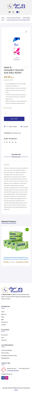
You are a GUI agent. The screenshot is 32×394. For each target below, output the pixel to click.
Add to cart (14, 118)
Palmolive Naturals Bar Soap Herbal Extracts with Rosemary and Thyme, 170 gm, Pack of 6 (16, 258)
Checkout (4, 340)
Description (16, 154)
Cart (2, 337)
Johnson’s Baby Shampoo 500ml (27, 68)
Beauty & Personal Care (13, 18)
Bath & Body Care (16, 133)
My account (4, 322)
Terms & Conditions (6, 350)
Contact (3, 325)
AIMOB (16, 390)
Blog (2, 319)
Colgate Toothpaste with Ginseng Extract (24, 68)
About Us (3, 314)
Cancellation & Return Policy (9, 355)
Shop (2, 317)
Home (3, 18)
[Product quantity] (6, 114)
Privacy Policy (5, 353)
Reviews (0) (16, 157)
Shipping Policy (5, 358)
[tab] (16, 154)
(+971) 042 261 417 (24, 368)
